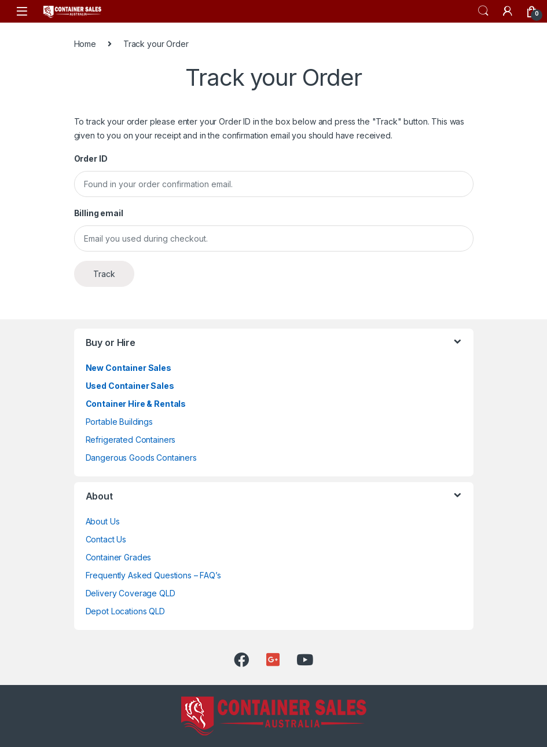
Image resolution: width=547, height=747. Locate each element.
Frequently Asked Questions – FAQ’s (153, 575)
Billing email (98, 213)
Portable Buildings (119, 422)
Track (104, 274)
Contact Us (106, 539)
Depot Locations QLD (125, 611)
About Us (103, 521)
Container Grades (119, 557)
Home (85, 44)
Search (483, 11)
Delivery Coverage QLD (130, 593)
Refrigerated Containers (131, 439)
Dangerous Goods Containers (141, 457)
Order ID (91, 158)
